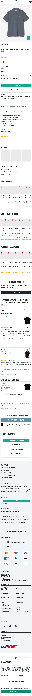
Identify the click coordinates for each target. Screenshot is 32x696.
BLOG (18, 607)
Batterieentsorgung (5, 611)
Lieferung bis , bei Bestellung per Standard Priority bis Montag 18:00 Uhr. (16, 96)
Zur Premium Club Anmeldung (16, 531)
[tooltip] (6, 316)
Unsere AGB (3, 635)
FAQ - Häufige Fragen (8, 475)
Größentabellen (7, 473)
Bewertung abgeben (16, 420)
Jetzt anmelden (16, 500)
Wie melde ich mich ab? (18, 504)
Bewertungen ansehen (26, 57)
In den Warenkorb (16, 85)
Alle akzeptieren (16, 691)
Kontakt (2, 612)
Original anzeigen (5, 388)
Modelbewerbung (20, 604)
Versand (4, 465)
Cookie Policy (3, 639)
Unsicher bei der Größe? (16, 78)
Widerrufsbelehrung (5, 605)
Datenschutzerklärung (6, 637)
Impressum (4, 631)
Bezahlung (3, 601)
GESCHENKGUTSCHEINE (23, 611)
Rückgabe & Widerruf (8, 467)
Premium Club (14, 424)
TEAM (18, 609)
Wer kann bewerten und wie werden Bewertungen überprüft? (13, 309)
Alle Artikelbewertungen (6, 608)
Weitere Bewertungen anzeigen (16, 415)
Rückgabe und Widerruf (6, 604)
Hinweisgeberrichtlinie (6, 640)
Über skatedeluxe (20, 601)
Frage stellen (16, 292)
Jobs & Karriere (20, 602)
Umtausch (5, 470)
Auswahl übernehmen (16, 682)
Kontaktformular (22, 580)
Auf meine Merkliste (16, 89)
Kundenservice (6, 478)
